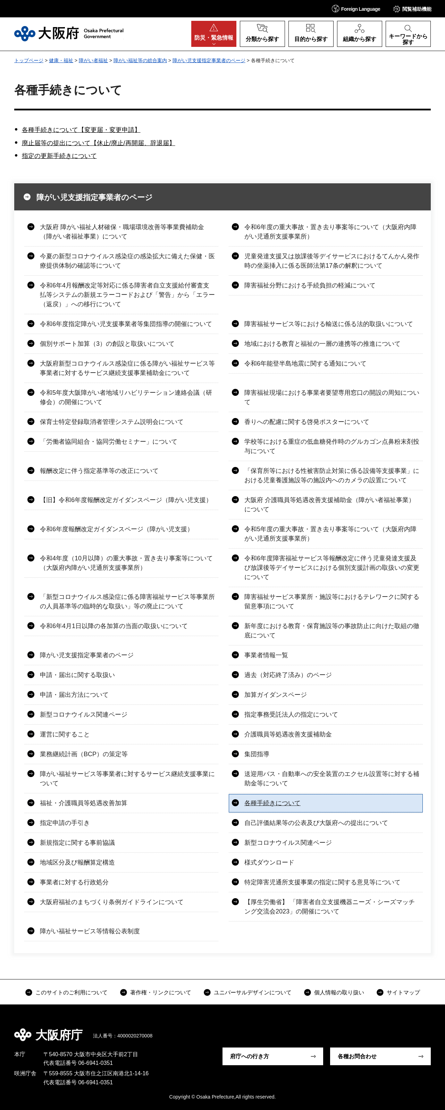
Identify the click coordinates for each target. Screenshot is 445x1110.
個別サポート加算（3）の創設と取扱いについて (107, 343)
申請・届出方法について (74, 694)
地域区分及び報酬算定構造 (77, 862)
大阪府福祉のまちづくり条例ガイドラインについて (112, 902)
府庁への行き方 (249, 1056)
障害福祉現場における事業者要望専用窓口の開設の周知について (331, 397)
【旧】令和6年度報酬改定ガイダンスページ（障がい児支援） (126, 499)
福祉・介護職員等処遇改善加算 (83, 803)
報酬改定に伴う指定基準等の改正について (99, 470)
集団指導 (256, 754)
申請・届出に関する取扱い (77, 674)
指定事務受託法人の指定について (291, 714)
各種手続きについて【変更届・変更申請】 (81, 129)
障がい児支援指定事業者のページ (209, 60)
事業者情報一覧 (266, 655)
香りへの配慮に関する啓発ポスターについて (306, 421)
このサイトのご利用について (71, 992)
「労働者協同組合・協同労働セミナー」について (108, 441)
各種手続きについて (272, 803)
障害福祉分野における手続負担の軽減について (310, 285)
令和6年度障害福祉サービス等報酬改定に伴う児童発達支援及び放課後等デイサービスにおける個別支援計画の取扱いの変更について (331, 568)
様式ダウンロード (269, 862)
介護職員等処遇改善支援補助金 (288, 734)
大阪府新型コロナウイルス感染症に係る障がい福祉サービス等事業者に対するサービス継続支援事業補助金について (127, 368)
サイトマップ (403, 992)
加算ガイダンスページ (275, 694)
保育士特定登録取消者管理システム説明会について (112, 421)
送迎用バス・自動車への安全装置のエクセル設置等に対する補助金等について (331, 778)
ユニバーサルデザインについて (253, 992)
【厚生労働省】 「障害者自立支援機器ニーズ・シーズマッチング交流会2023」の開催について (329, 907)
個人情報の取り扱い (339, 992)
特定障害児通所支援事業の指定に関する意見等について (322, 882)
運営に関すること (65, 734)
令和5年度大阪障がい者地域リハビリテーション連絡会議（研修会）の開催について (126, 397)
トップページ (28, 60)
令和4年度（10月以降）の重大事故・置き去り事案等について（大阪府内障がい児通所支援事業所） (126, 563)
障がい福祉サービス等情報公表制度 (90, 931)
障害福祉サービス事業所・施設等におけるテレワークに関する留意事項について (331, 601)
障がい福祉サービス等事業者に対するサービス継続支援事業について (127, 778)
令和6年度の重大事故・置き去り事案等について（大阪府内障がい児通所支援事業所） (330, 232)
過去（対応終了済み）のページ (288, 674)
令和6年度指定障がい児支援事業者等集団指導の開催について (126, 323)
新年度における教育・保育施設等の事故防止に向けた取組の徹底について (331, 631)
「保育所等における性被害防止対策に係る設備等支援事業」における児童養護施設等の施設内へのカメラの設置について (331, 475)
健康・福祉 (61, 60)
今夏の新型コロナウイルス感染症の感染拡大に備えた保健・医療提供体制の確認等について (127, 261)
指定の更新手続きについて (59, 155)
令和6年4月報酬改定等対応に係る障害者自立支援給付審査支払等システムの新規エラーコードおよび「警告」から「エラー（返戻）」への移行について (127, 295)
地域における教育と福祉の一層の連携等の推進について (322, 343)
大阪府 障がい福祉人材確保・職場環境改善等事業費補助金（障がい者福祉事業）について (122, 232)
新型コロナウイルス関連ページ (83, 714)
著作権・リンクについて (160, 992)
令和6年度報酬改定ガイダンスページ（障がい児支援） (116, 529)
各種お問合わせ (357, 1056)
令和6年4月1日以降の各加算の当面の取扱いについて (114, 626)
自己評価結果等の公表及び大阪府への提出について (316, 822)
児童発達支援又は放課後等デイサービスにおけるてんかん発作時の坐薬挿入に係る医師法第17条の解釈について (331, 261)
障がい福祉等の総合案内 (140, 60)
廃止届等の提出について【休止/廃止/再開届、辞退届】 (98, 143)
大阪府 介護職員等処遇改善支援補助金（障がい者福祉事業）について (329, 504)
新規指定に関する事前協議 (77, 842)
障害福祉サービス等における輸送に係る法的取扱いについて (328, 323)
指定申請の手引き (65, 822)
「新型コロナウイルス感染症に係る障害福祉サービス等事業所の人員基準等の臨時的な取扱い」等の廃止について (127, 601)
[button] (356, 8)
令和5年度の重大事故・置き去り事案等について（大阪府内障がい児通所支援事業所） (330, 534)
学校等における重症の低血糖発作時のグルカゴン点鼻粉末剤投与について (331, 446)
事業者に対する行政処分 (74, 882)
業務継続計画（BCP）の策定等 (84, 754)
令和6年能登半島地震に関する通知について (305, 363)
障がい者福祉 (93, 60)
